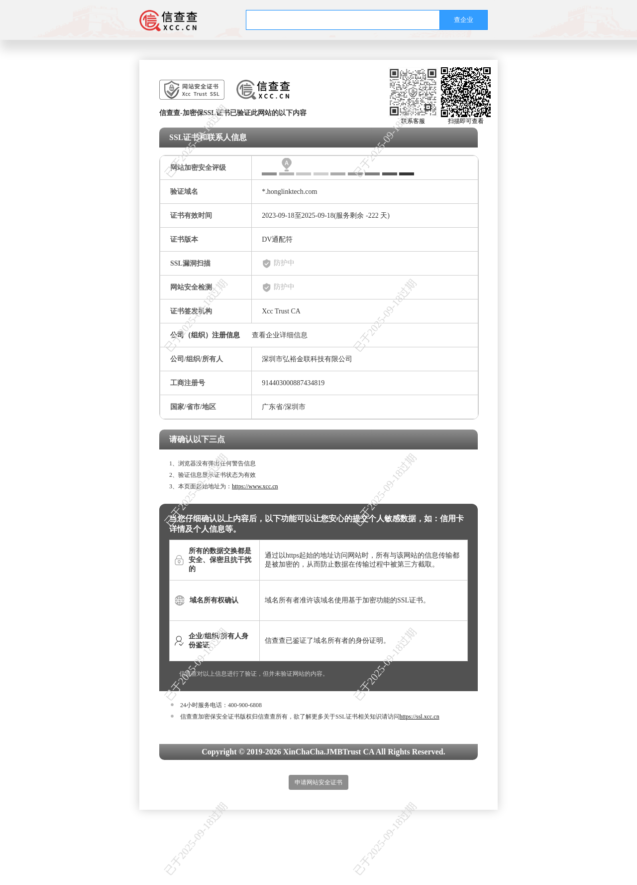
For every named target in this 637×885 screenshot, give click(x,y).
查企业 (463, 19)
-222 (372, 215)
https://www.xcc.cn (255, 486)
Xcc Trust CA (281, 311)
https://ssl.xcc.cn (419, 716)
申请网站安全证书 (318, 782)
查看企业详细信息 (280, 335)
